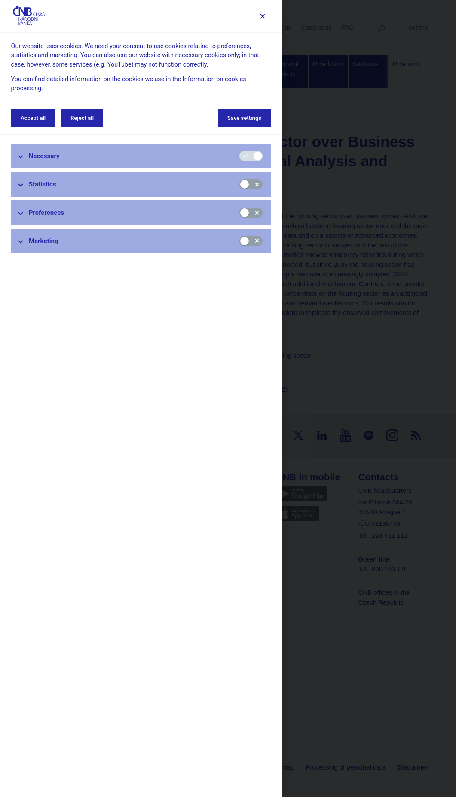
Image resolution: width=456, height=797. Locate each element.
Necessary (44, 156)
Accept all (33, 118)
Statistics (42, 184)
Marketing (43, 241)
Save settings (244, 118)
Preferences (46, 213)
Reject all (82, 118)
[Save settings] (262, 16)
